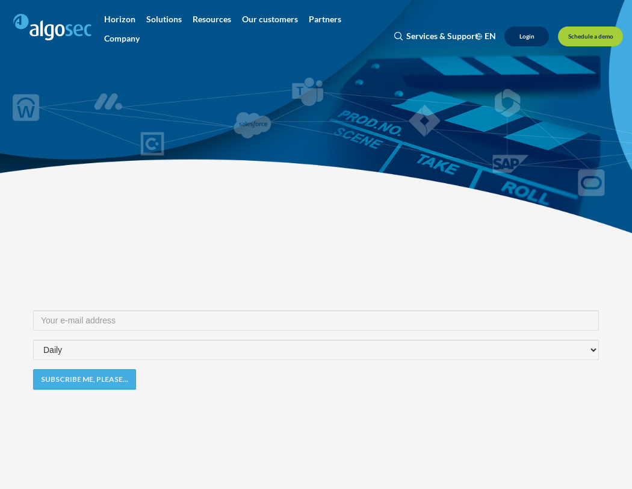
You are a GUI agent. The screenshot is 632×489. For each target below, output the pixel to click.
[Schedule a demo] (590, 36)
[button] (120, 19)
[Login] (526, 36)
